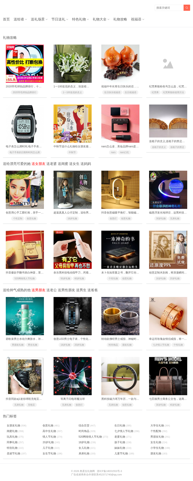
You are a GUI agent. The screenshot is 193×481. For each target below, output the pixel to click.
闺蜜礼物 (15, 431)
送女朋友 (38, 164)
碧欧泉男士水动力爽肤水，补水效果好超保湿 (33, 338)
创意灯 (113, 218)
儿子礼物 (51, 447)
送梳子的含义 (159, 147)
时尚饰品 (113, 344)
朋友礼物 (127, 344)
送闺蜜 (63, 164)
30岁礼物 (161, 218)
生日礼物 (122, 425)
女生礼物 (158, 442)
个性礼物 (113, 278)
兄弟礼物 (174, 218)
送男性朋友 (66, 290)
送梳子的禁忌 (177, 147)
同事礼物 (15, 442)
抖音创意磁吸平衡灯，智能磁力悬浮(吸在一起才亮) (131, 212)
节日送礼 (58, 19)
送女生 (74, 164)
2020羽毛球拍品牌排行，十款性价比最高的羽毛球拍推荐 (40, 86)
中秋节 (72, 152)
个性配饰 (158, 431)
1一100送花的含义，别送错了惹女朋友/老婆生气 (83, 86)
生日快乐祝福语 (112, 92)
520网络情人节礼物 (24, 278)
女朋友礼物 (16, 425)
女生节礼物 (52, 453)
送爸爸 (92, 290)
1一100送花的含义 (72, 92)
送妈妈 (86, 164)
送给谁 (19, 19)
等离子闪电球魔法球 (72, 398)
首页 (6, 19)
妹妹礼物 (122, 447)
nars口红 (124, 152)
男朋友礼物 (17, 344)
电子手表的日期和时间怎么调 (25, 152)
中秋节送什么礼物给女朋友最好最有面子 (78, 146)
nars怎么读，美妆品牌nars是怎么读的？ (125, 146)
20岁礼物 (175, 278)
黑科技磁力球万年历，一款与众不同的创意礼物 (129, 398)
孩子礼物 (122, 442)
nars (113, 152)
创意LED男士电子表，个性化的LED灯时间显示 (82, 338)
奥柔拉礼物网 (87, 471)
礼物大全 (100, 19)
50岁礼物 (65, 278)
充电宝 (31, 404)
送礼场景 (38, 19)
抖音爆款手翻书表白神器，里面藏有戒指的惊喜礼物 (37, 272)
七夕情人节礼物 (161, 344)
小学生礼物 (160, 447)
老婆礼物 (122, 436)
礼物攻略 (120, 19)
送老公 (51, 290)
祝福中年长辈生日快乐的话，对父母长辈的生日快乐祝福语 (136, 86)
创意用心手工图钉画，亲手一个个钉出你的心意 (34, 212)
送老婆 (51, 164)
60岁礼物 (79, 278)
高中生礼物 (52, 431)
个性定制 (17, 218)
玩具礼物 (15, 436)
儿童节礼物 (124, 453)
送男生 (81, 290)
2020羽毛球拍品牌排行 (24, 92)
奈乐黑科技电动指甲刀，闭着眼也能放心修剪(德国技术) (87, 272)
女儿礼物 (87, 447)
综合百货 (87, 425)
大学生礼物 (160, 425)
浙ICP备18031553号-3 (109, 471)
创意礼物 (31, 218)
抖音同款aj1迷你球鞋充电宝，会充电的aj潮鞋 (33, 398)
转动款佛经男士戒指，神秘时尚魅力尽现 (125, 338)
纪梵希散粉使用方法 (173, 92)
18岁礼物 (72, 218)
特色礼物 (79, 19)
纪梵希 (155, 92)
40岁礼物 (175, 404)
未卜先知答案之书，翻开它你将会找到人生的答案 (131, 272)
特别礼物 (15, 447)
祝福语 (136, 19)
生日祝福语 (130, 92)
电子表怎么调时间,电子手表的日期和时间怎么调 (34, 146)
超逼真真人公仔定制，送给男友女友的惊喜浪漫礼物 (85, 212)
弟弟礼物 (87, 453)
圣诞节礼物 (16, 453)
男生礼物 (32, 344)
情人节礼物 (52, 436)
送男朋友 (38, 290)
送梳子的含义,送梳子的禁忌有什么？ (171, 141)
